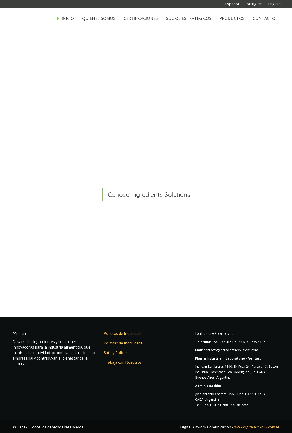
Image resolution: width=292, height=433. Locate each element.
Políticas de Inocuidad (122, 333)
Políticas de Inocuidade (123, 343)
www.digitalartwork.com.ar (256, 427)
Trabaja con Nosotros (123, 362)
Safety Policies (116, 352)
